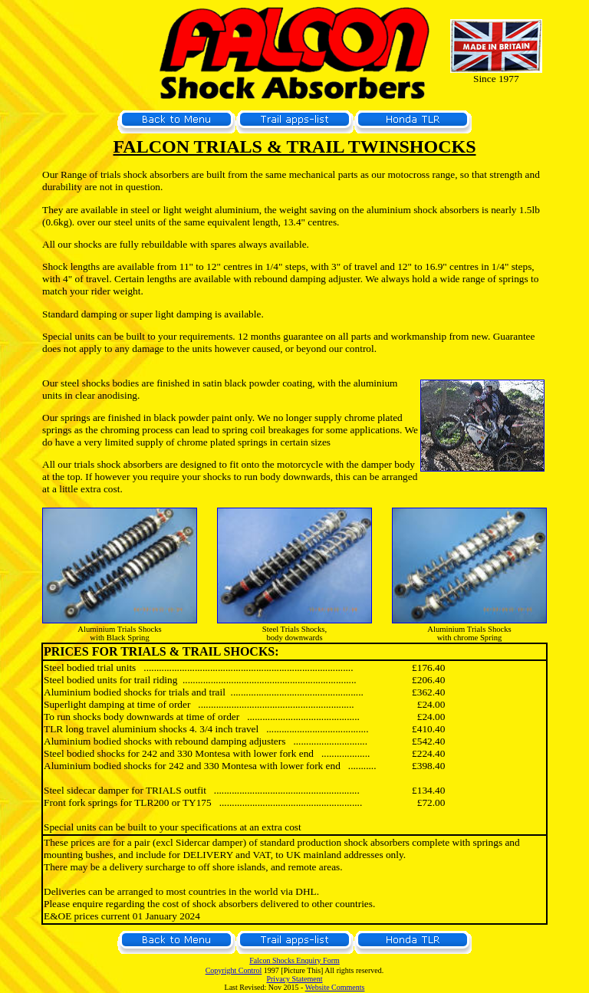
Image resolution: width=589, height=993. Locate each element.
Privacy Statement (294, 979)
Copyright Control (234, 970)
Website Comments (335, 987)
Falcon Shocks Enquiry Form (294, 960)
